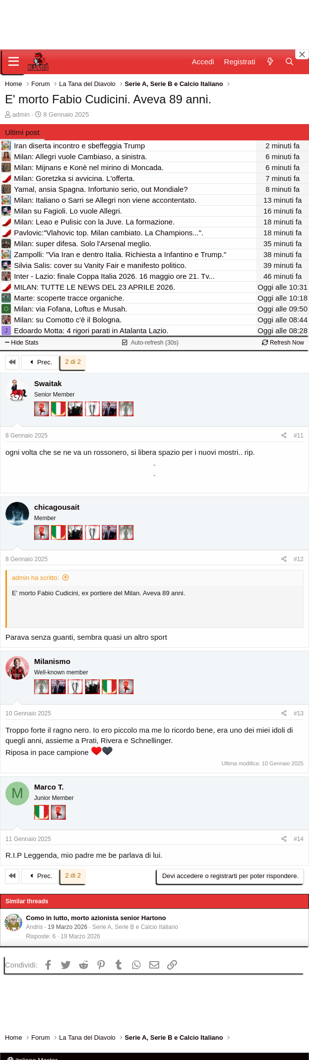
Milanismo (52, 661)
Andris (34, 927)
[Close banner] (302, 54)
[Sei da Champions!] (93, 413)
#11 (299, 435)
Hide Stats (22, 342)
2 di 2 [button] (73, 361)
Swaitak (48, 383)
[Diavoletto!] (42, 413)
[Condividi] (284, 436)
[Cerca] (289, 61)
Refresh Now (283, 342)
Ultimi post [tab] (22, 132)
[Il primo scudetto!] (59, 413)
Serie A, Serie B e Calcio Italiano (135, 927)
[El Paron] (76, 413)
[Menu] (13, 61)
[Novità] (269, 61)
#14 (299, 839)
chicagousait (57, 507)
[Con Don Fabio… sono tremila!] (110, 413)
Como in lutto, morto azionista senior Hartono (96, 918)
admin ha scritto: (35, 577)
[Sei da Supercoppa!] (126, 413)
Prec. (39, 362)
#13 (299, 713)
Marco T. (49, 787)
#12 (299, 559)
